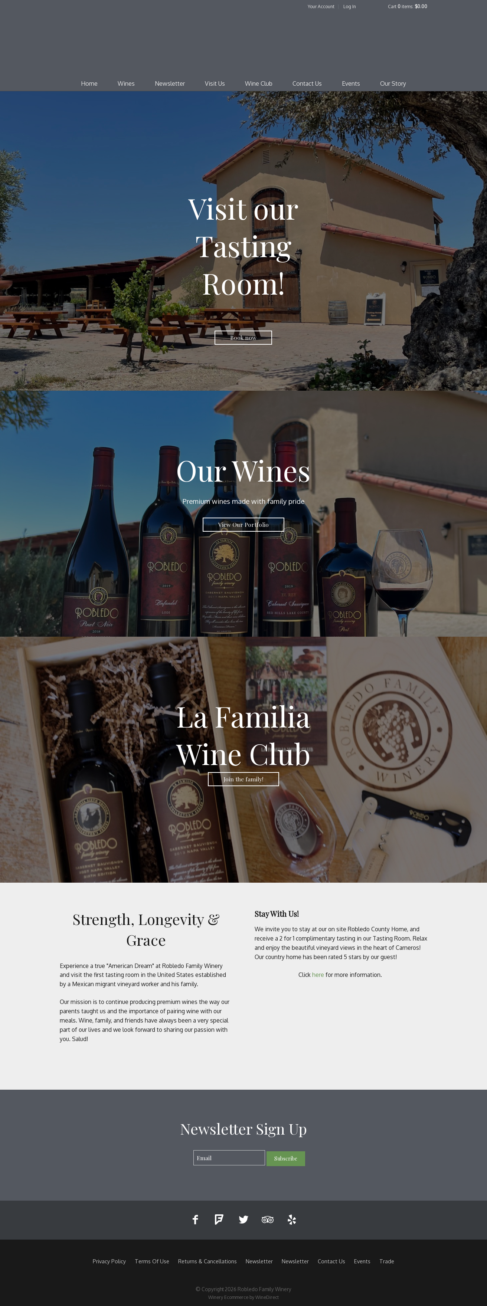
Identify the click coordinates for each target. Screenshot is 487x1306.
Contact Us (307, 83)
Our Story (393, 83)
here (319, 974)
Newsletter (170, 83)
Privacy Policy (109, 1261)
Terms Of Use (152, 1261)
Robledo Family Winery (243, 43)
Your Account (321, 6)
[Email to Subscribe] (229, 1157)
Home (89, 83)
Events (351, 83)
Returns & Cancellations (207, 1261)
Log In (349, 6)
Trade (386, 1261)
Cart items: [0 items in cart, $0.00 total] (407, 6)
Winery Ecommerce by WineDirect (243, 1297)
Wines (126, 83)
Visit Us (215, 83)
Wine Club (258, 83)
